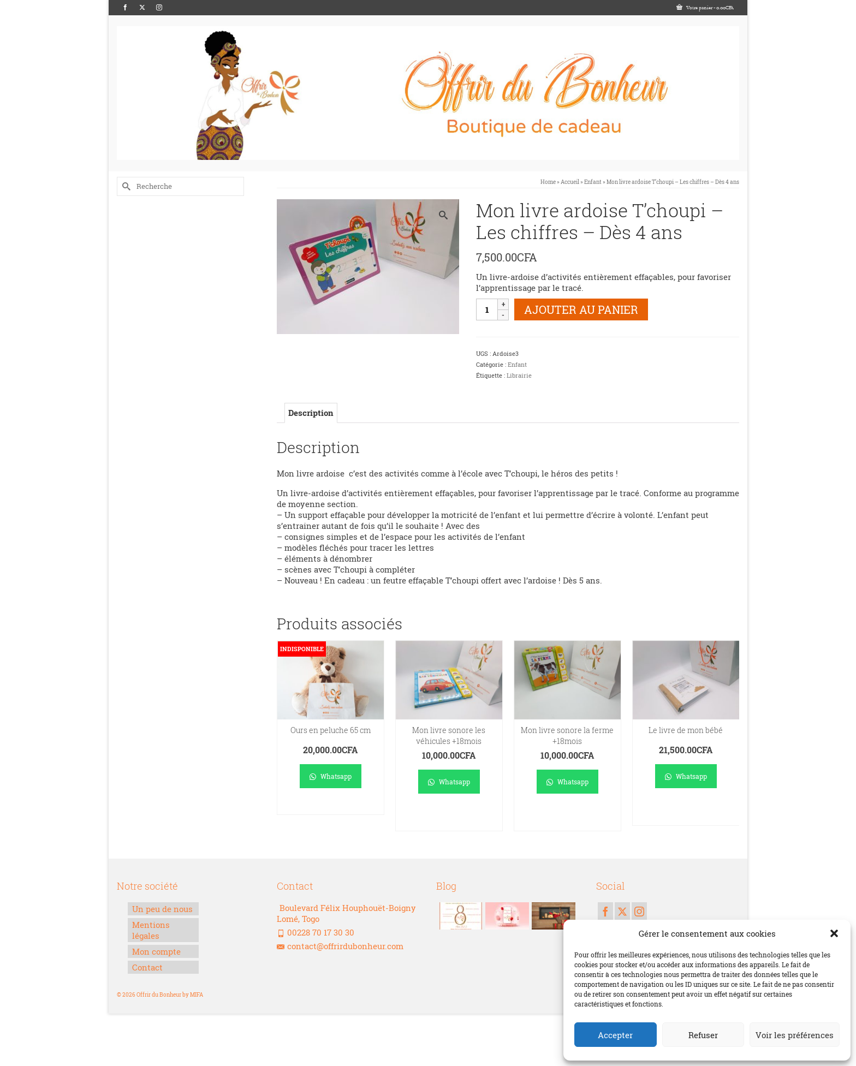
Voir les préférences (795, 1034)
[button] (834, 933)
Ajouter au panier (581, 309)
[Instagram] (159, 7)
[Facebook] (125, 7)
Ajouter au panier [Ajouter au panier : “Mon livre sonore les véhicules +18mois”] (449, 817)
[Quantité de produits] (487, 309)
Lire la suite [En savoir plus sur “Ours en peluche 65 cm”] (330, 806)
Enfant (517, 364)
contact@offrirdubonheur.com (340, 945)
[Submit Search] (125, 186)
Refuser (703, 1034)
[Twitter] (142, 7)
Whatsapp (331, 776)
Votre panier (705, 7)
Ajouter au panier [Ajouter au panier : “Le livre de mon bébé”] (686, 812)
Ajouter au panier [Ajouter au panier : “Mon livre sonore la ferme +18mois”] (567, 817)
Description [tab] (311, 412)
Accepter (615, 1034)
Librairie (519, 375)
